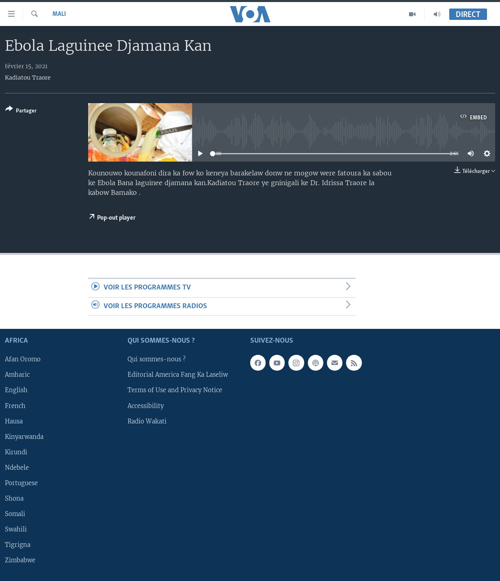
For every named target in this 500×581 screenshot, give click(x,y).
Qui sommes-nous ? (157, 359)
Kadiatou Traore (28, 77)
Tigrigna (17, 545)
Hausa (14, 421)
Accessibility (146, 406)
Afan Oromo (23, 359)
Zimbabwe (20, 560)
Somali (15, 514)
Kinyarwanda (24, 437)
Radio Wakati (147, 421)
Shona (14, 498)
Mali (59, 14)
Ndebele (17, 467)
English (16, 390)
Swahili (16, 529)
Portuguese (21, 483)
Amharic (17, 375)
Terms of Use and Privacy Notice (175, 390)
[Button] (21, 111)
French (15, 406)
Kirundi (16, 452)
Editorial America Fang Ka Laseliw (178, 375)
